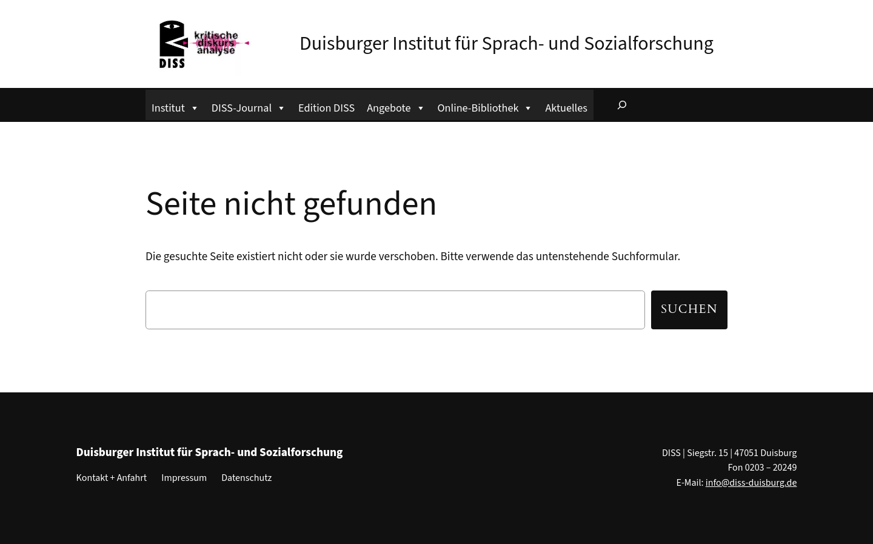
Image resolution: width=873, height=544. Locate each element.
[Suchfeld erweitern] (622, 105)
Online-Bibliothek (486, 106)
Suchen (689, 309)
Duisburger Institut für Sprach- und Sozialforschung (506, 44)
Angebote (396, 106)
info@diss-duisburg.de (751, 482)
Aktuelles (566, 108)
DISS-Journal (249, 106)
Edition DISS (326, 108)
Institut (175, 106)
